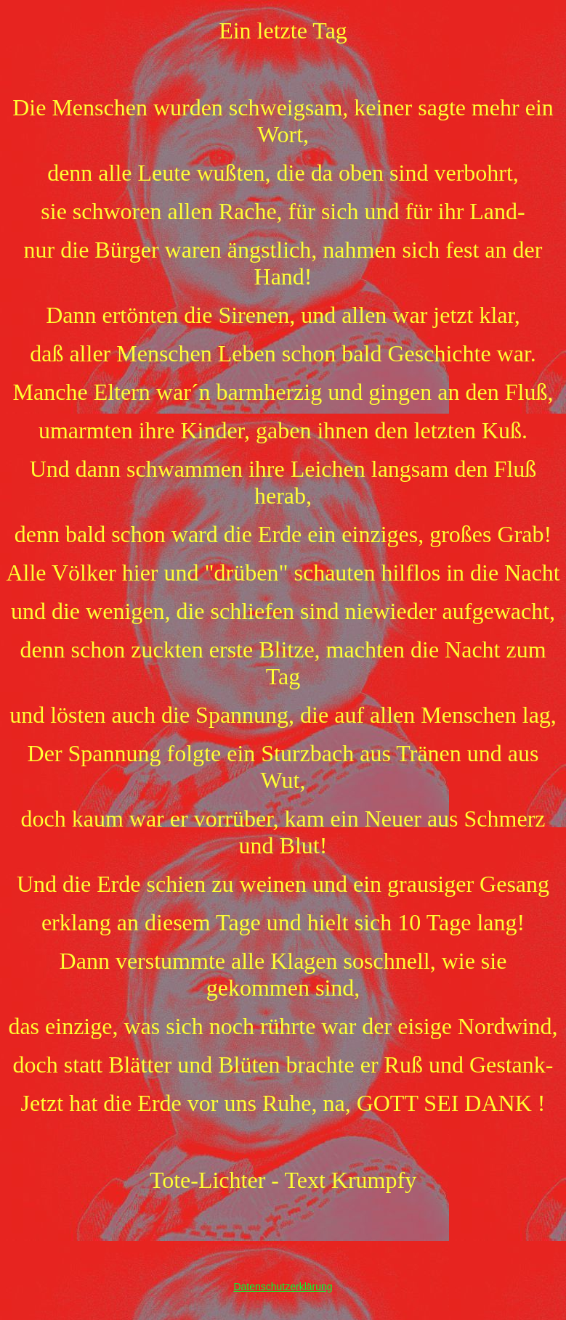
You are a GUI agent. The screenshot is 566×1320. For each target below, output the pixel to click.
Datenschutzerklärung (282, 1286)
